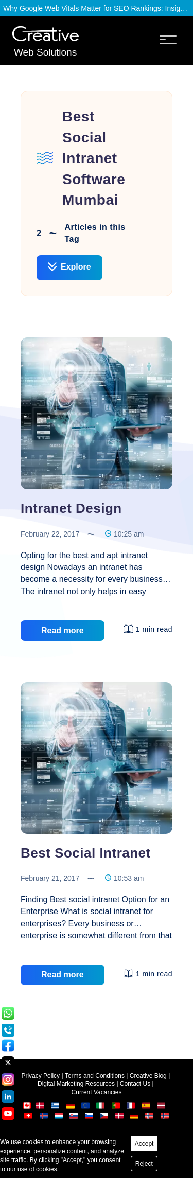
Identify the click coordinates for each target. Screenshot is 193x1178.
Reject (144, 1163)
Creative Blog (148, 1075)
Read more (62, 630)
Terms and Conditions (95, 1075)
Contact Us (135, 1083)
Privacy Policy (40, 1075)
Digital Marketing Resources (76, 1083)
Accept (144, 1143)
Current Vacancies (97, 1092)
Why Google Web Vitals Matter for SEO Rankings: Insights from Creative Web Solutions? (96, 8)
